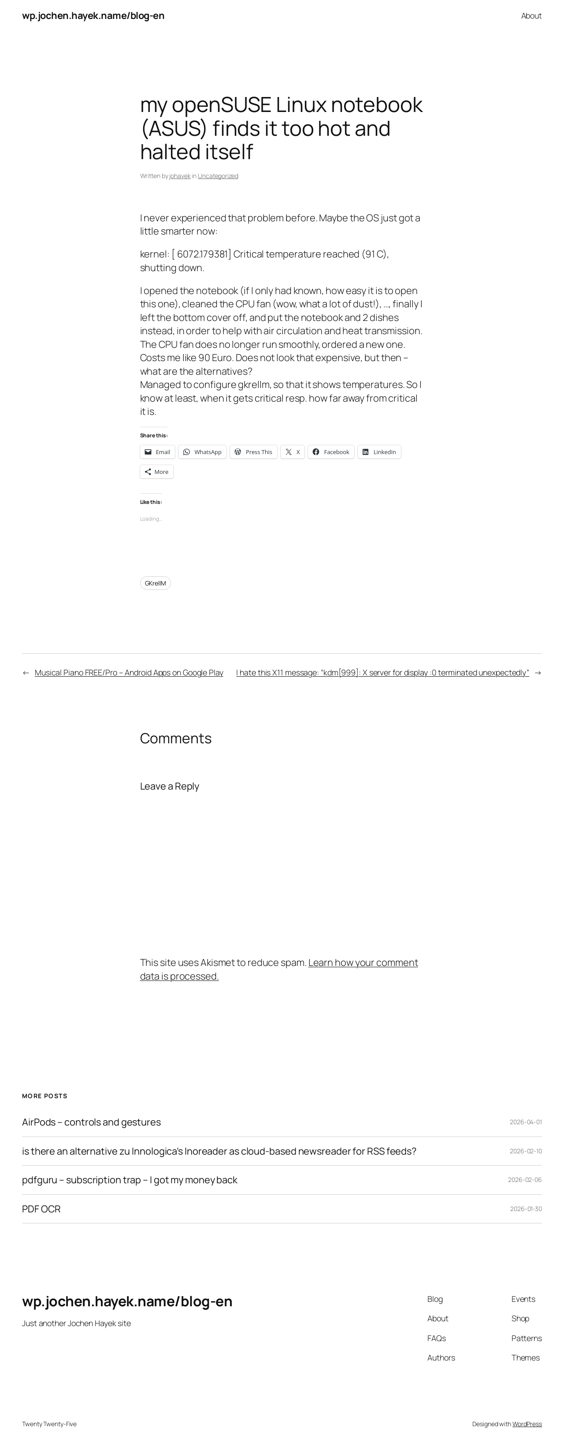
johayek (179, 175)
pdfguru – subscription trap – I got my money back (129, 1179)
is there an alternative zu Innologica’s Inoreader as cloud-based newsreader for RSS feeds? (219, 1151)
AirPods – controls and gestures (91, 1122)
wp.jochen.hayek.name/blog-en (93, 15)
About (531, 15)
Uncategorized (218, 175)
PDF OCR (41, 1209)
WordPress (527, 1424)
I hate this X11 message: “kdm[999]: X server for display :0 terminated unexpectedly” (382, 672)
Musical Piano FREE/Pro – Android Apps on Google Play (129, 672)
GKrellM (155, 583)
